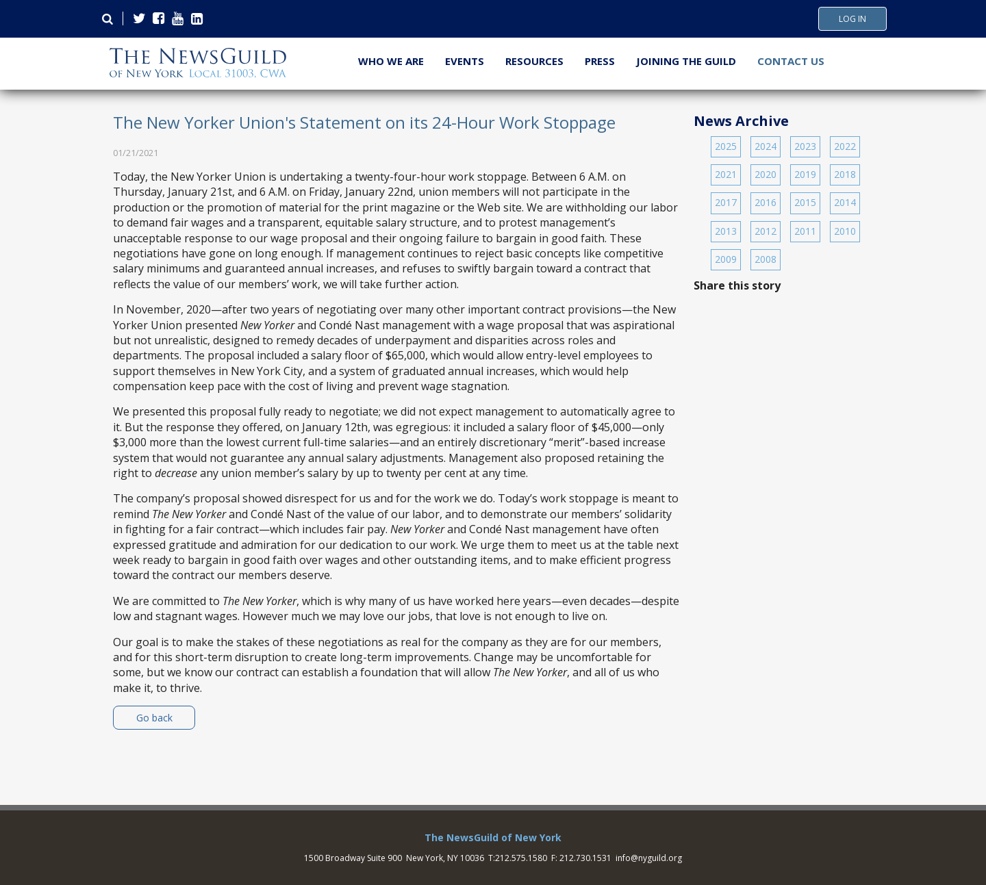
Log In (852, 19)
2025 (726, 146)
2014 (845, 202)
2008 (765, 259)
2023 (805, 146)
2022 (845, 146)
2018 (845, 174)
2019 (805, 174)
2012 (765, 231)
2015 (805, 202)
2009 (726, 259)
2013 (726, 231)
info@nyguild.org (649, 858)
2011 (805, 231)
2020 (765, 174)
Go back (154, 717)
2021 (726, 174)
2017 (726, 202)
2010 (845, 231)
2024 (765, 146)
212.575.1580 (521, 858)
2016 (765, 202)
